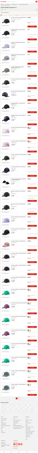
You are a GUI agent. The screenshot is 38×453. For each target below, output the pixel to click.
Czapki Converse (23, 407)
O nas (26, 418)
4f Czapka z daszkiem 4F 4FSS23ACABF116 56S (18, 241)
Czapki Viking (21, 408)
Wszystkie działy (35, 2)
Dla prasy (27, 425)
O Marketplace (3, 442)
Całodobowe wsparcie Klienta (17, 428)
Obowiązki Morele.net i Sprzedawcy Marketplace (5, 446)
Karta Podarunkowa (3, 424)
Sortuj (5, 9)
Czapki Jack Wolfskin (15, 408)
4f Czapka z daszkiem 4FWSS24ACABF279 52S (18, 216)
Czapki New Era (18, 404)
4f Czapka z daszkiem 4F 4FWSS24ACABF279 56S (19, 127)
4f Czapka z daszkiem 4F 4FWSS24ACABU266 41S (19, 289)
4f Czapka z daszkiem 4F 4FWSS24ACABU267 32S (19, 277)
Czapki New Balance (32, 408)
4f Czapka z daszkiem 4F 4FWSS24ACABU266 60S (19, 330)
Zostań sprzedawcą (3, 443)
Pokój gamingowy (28, 436)
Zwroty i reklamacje (15, 421)
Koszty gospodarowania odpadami (30, 431)
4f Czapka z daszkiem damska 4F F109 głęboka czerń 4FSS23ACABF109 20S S (18, 179)
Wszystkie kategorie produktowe (17, 425)
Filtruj (2, 9)
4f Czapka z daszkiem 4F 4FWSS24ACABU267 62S (19, 253)
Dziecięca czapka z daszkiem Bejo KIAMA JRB (18, 91)
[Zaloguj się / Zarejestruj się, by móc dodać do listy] (9, 18)
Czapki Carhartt (3, 407)
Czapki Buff (17, 407)
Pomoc (14, 418)
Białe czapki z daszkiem (4, 408)
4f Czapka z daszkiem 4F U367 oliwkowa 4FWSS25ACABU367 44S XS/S (17, 67)
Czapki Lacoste (13, 407)
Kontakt (16, 448)
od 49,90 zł (31, 198)
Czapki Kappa (2, 411)
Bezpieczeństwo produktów (29, 432)
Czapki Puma (9, 408)
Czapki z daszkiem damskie (12, 404)
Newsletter (27, 421)
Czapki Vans (8, 407)
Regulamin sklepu (28, 429)
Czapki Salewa (26, 408)
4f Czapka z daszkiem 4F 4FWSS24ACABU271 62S (18, 17)
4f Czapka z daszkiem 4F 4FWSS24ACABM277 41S (19, 370)
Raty (1, 429)
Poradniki (14, 424)
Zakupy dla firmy (3, 432)
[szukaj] (36, 2)
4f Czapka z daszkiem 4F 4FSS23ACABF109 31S (18, 166)
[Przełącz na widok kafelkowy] (37, 10)
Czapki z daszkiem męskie (4, 404)
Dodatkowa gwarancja (4, 418)
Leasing (2, 431)
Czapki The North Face (24, 404)
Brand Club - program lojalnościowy (5, 425)
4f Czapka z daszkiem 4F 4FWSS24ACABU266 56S (19, 343)
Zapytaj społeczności (14, 69)
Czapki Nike (30, 404)
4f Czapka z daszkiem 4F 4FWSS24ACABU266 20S (19, 154)
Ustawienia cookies (28, 428)
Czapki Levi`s (32, 407)
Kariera (26, 424)
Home (26, 439)
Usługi (2, 421)
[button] (34, 452)
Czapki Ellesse (28, 407)
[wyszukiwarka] (22, 2)
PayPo (2, 428)
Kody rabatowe (28, 435)
